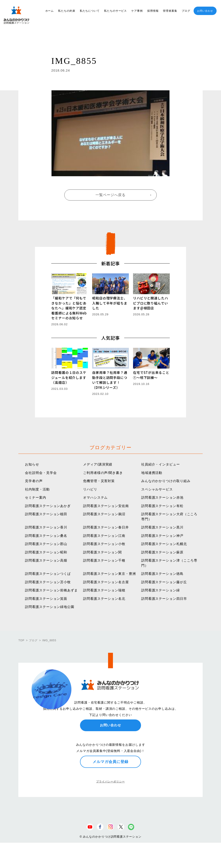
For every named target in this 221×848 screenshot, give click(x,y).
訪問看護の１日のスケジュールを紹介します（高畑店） (68, 377)
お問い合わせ (205, 10)
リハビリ (90, 489)
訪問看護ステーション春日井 (106, 527)
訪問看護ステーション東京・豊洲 (109, 573)
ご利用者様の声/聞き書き (103, 473)
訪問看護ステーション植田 (46, 514)
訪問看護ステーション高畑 (46, 560)
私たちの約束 (66, 10)
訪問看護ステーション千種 (104, 560)
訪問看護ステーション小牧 (104, 544)
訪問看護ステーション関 (102, 552)
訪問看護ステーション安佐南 (106, 506)
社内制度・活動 (37, 489)
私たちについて (90, 10)
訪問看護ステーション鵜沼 (104, 514)
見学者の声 (34, 481)
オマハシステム (95, 497)
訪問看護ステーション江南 (104, 536)
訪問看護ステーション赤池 (162, 497)
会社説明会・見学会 (41, 473)
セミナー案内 (35, 497)
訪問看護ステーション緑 (160, 590)
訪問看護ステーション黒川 (162, 527)
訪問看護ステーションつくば (48, 573)
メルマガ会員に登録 (110, 761)
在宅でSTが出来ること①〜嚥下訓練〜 (151, 375)
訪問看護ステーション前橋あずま (51, 590)
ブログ (186, 10)
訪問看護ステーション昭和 (46, 552)
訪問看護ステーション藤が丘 (164, 582)
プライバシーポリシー (110, 781)
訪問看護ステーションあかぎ (48, 506)
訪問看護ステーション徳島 (162, 573)
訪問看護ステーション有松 (162, 506)
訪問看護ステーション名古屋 (106, 582)
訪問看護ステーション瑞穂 (104, 590)
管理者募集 (170, 10)
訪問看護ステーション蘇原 (162, 552)
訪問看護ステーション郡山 (46, 544)
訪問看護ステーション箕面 (46, 598)
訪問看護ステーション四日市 (164, 598)
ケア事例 (137, 10)
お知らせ (32, 464)
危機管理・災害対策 (99, 481)
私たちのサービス (115, 10)
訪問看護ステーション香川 (46, 527)
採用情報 (153, 10)
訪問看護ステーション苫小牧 (48, 582)
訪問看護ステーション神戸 (162, 536)
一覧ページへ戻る (110, 195)
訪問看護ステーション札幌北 (164, 544)
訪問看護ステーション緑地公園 (49, 607)
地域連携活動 (151, 473)
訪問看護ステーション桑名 (46, 536)
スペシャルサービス (157, 489)
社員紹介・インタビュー (160, 464)
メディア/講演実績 (97, 464)
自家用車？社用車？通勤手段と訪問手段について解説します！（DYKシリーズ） (109, 380)
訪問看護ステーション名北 (104, 598)
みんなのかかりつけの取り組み (166, 481)
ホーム (49, 10)
